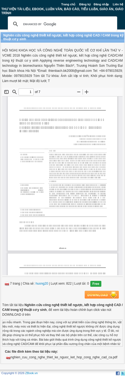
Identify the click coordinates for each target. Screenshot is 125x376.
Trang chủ (68, 4)
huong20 (41, 283)
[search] (61, 24)
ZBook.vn (31, 373)
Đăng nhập (101, 4)
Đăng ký (85, 4)
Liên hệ (118, 4)
